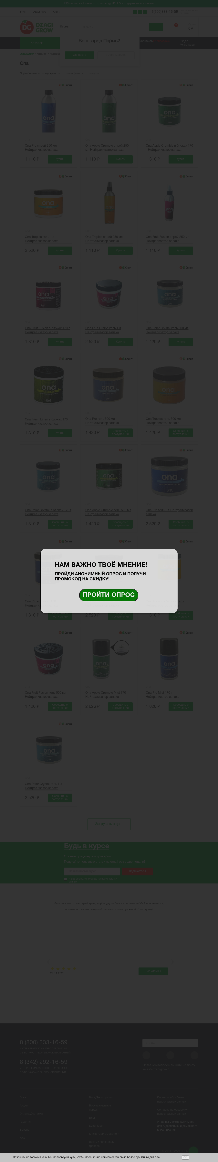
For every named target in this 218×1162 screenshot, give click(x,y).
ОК (185, 1157)
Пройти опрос (109, 595)
